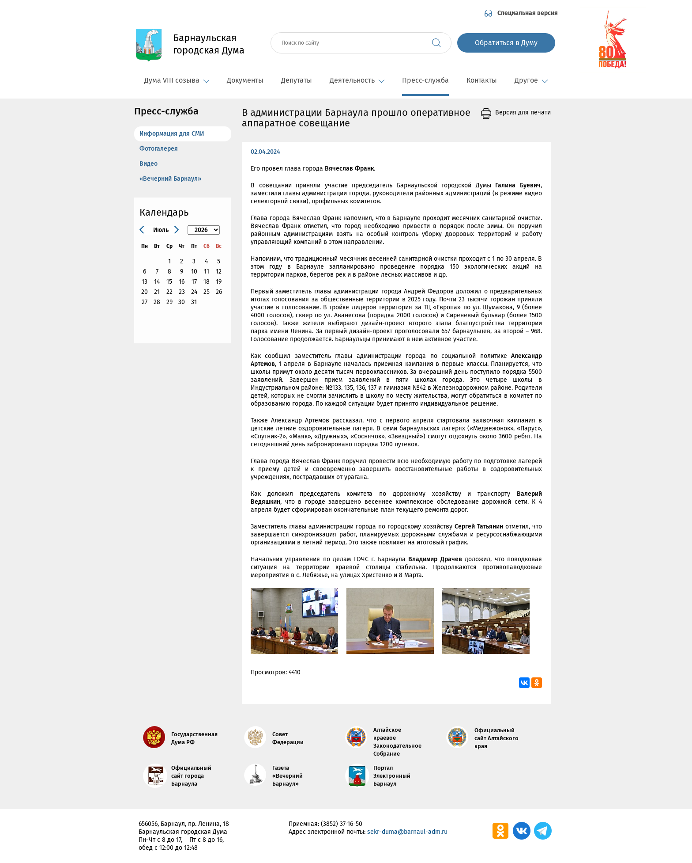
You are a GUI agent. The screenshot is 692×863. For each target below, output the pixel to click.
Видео (148, 163)
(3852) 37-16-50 (341, 824)
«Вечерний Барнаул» (170, 178)
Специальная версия (527, 13)
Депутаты (296, 80)
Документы (245, 80)
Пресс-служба (425, 80)
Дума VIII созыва (176, 80)
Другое (531, 80)
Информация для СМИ (171, 133)
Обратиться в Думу (506, 42)
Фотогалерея (158, 148)
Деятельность (357, 80)
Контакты (481, 80)
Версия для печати (523, 113)
